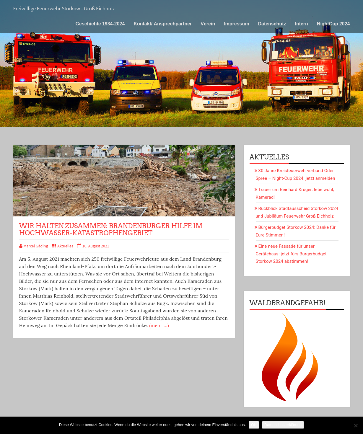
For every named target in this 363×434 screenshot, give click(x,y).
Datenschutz (272, 23)
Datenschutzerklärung (283, 424)
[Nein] (356, 425)
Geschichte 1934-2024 (100, 23)
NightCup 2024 (333, 23)
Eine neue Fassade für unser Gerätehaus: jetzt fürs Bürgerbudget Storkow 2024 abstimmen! (291, 254)
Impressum (236, 23)
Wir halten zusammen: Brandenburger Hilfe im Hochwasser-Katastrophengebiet (111, 229)
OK (254, 424)
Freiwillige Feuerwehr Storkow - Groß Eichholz (64, 8)
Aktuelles (65, 246)
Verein (208, 23)
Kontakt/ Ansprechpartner (163, 23)
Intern (301, 23)
